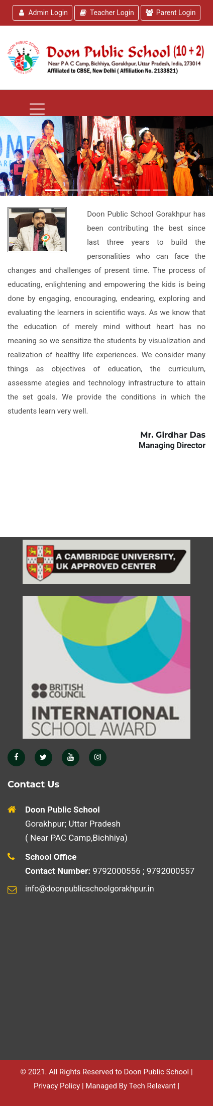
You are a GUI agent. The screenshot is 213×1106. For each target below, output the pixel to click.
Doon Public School (156, 1071)
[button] (197, 156)
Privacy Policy (57, 1085)
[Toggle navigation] (87, 212)
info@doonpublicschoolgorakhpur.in (89, 888)
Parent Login (170, 13)
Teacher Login (106, 13)
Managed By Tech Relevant (130, 1085)
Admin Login (42, 13)
